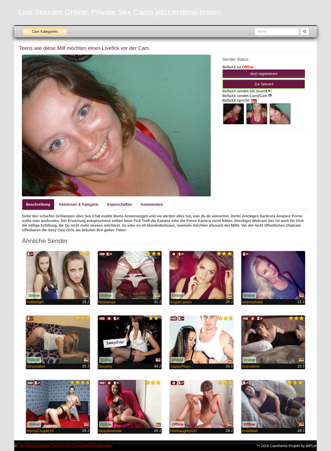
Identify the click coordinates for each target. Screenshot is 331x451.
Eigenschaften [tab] (119, 204)
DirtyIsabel (36, 366)
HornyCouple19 (40, 430)
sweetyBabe (252, 302)
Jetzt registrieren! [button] (263, 74)
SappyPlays (180, 366)
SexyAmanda (110, 430)
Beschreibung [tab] (38, 204)
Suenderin (251, 366)
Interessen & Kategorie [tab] (79, 204)
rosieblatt (250, 430)
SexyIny (105, 366)
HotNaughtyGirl (183, 430)
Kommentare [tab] (152, 204)
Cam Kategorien (45, 31)
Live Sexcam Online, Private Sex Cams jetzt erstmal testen (119, 12)
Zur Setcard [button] (263, 84)
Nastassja (107, 302)
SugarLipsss (181, 302)
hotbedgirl (35, 302)
